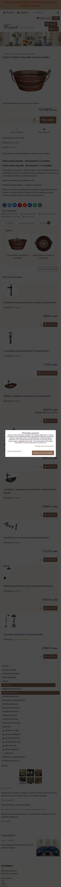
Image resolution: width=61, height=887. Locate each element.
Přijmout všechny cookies (43, 453)
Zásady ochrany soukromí (44, 446)
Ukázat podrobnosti (14, 451)
